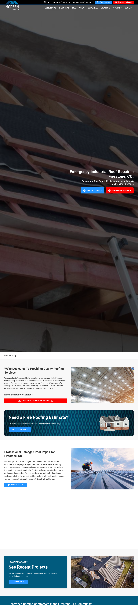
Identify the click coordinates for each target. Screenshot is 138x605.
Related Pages (11, 366)
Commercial (50, 8)
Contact (129, 8)
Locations (105, 8)
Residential (92, 8)
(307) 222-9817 (86, 2)
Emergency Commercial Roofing (35, 411)
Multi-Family (78, 8)
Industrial (64, 8)
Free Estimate (103, 2)
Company (117, 8)
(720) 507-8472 (66, 2)
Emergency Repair (123, 2)
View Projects (18, 592)
